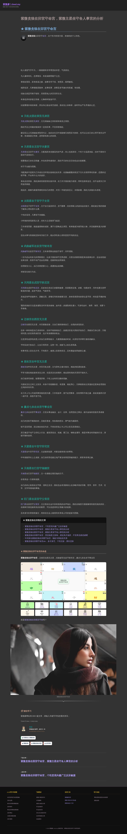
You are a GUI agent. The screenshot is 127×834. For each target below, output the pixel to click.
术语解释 (38, 800)
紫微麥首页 (68, 797)
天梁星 (23, 452)
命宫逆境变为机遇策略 (13, 797)
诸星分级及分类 (40, 803)
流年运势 (9, 800)
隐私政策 (96, 800)
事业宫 (38, 412)
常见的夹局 (39, 809)
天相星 (23, 473)
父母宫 (36, 504)
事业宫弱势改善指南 (12, 809)
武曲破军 (24, 251)
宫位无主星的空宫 (41, 812)
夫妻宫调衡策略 (11, 816)
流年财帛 (9, 806)
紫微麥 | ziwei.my (11, 4)
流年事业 (9, 812)
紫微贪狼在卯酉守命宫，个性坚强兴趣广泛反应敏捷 (46, 526)
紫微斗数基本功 (40, 797)
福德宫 (36, 473)
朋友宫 (23, 367)
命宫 (44, 36)
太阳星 (23, 206)
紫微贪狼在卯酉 (37, 743)
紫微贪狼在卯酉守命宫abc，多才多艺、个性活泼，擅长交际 (49, 541)
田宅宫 (36, 452)
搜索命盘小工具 (69, 803)
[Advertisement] (63, 53)
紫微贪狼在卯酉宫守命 (33, 620)
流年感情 (9, 819)
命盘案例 (38, 819)
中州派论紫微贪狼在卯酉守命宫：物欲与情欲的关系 (46, 538)
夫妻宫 (36, 152)
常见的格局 (39, 806)
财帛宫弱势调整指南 (12, 803)
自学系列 (48, 743)
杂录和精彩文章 (40, 816)
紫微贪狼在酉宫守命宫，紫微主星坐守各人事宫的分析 (47, 532)
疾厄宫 (36, 288)
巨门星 (23, 504)
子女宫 (36, 206)
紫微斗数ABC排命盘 (70, 800)
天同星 (23, 288)
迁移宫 (23, 325)
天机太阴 (24, 121)
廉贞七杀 (24, 412)
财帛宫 (38, 251)
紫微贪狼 (25, 743)
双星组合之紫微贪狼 (29, 737)
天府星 (23, 152)
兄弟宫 (36, 121)
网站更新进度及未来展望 (101, 797)
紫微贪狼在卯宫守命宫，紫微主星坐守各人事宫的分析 (47, 529)
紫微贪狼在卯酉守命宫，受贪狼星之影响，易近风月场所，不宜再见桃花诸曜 (56, 535)
